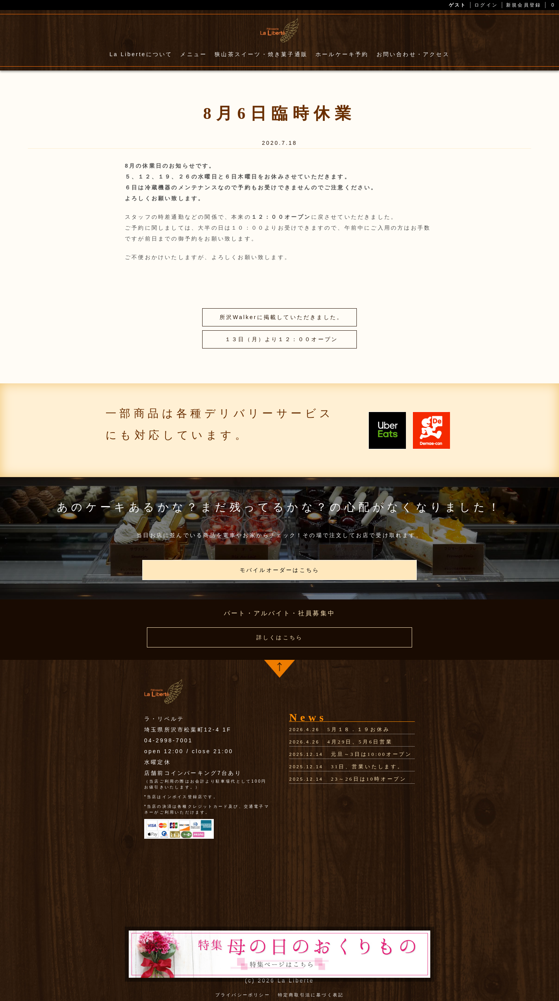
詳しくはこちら (279, 637)
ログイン (486, 5)
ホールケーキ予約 (342, 54)
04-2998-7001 (168, 740)
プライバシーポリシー (242, 993)
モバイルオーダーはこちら (279, 570)
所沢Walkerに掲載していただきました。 (281, 317)
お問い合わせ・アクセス (413, 54)
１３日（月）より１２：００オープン (281, 339)
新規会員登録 (523, 5)
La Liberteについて (140, 54)
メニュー (193, 54)
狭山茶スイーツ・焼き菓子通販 (261, 54)
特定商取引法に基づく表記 (311, 993)
